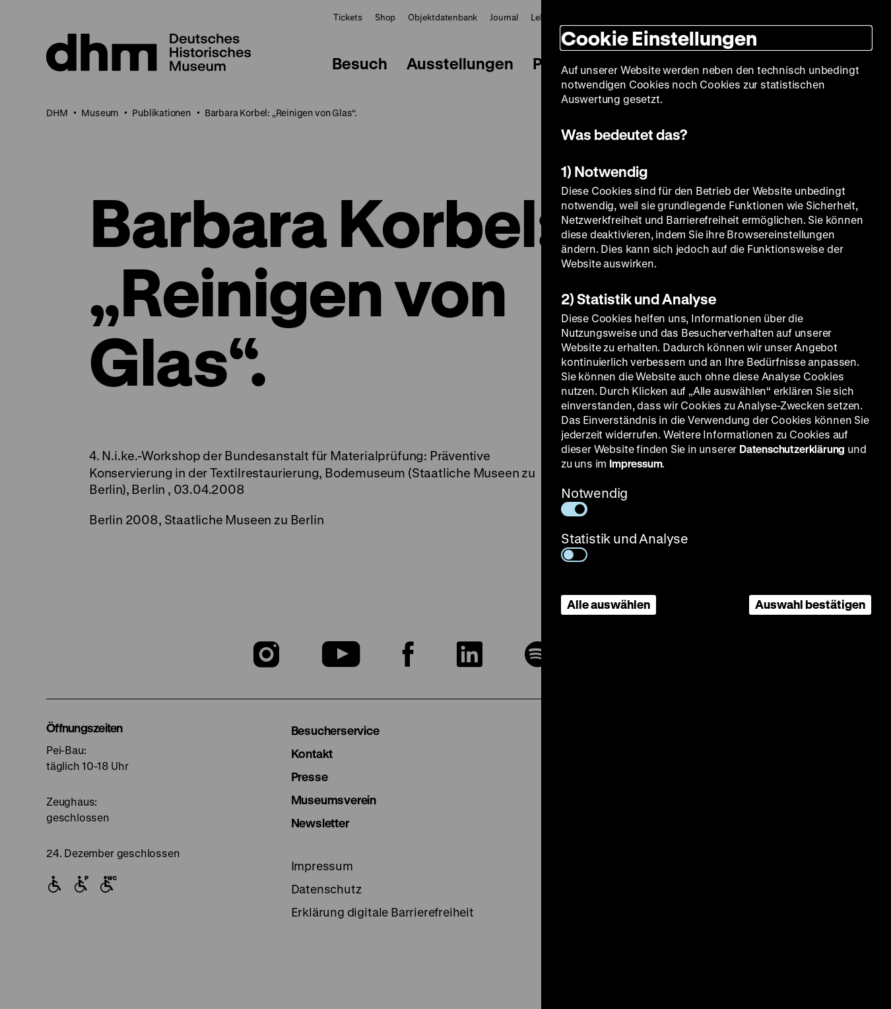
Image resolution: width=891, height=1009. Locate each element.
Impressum (635, 463)
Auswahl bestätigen (810, 604)
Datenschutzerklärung (792, 448)
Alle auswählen (608, 604)
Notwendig (594, 500)
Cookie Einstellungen (659, 38)
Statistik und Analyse (624, 546)
